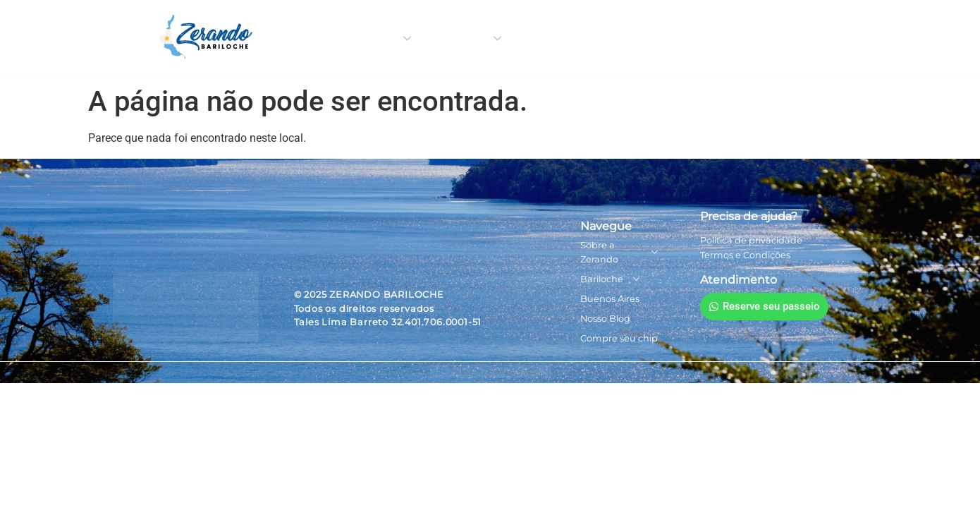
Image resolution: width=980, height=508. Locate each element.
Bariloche (471, 38)
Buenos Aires (565, 38)
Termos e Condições (745, 255)
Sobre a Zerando (363, 38)
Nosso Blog (653, 38)
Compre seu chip (751, 38)
